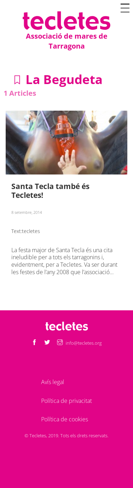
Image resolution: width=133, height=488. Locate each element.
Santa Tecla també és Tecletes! (50, 190)
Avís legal (52, 382)
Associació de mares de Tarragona (66, 41)
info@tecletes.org (84, 343)
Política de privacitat (66, 401)
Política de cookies (64, 419)
